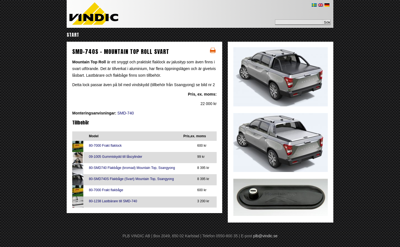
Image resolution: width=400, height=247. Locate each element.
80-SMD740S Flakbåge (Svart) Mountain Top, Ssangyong (131, 179)
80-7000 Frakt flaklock (105, 146)
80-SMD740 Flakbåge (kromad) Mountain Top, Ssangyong (132, 168)
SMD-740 (126, 113)
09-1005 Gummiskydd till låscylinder (115, 157)
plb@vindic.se (265, 236)
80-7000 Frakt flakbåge (106, 190)
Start (73, 34)
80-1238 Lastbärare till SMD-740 (113, 201)
